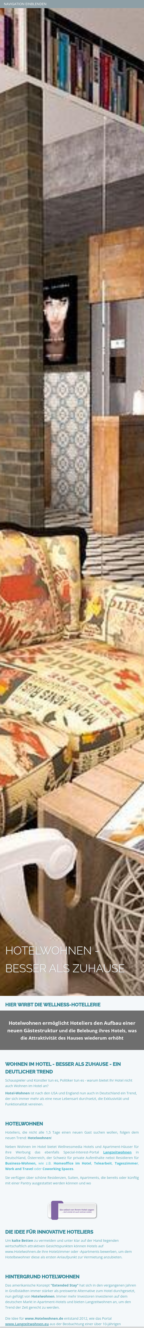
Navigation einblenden (25, 4)
